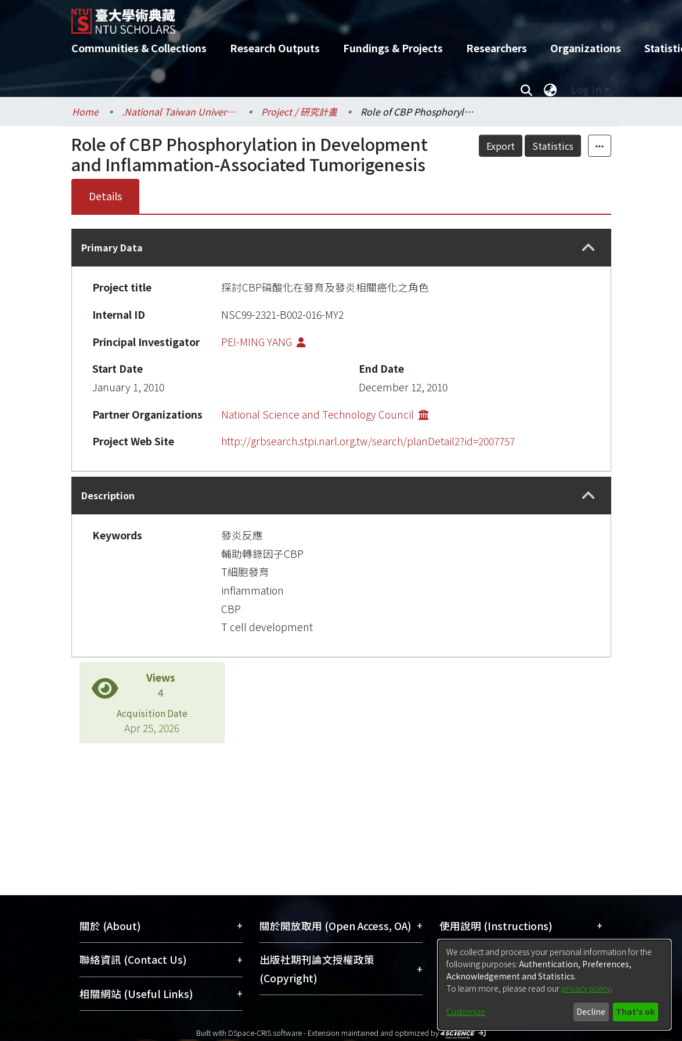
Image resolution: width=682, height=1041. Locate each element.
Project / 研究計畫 (299, 111)
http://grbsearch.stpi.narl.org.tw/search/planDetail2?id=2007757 (368, 441)
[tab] (341, 247)
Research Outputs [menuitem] (275, 48)
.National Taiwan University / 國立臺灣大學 (180, 111)
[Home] (331, 17)
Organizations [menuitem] (585, 48)
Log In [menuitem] (586, 89)
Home (85, 111)
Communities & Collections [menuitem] (139, 48)
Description (108, 495)
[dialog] (554, 984)
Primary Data (112, 247)
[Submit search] (526, 89)
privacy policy (586, 988)
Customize (465, 1011)
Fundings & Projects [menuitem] (393, 48)
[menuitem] (551, 89)
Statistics (552, 146)
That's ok (635, 1011)
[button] (588, 247)
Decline (590, 1011)
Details (105, 196)
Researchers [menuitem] (496, 48)
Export (500, 146)
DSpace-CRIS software (265, 1032)
